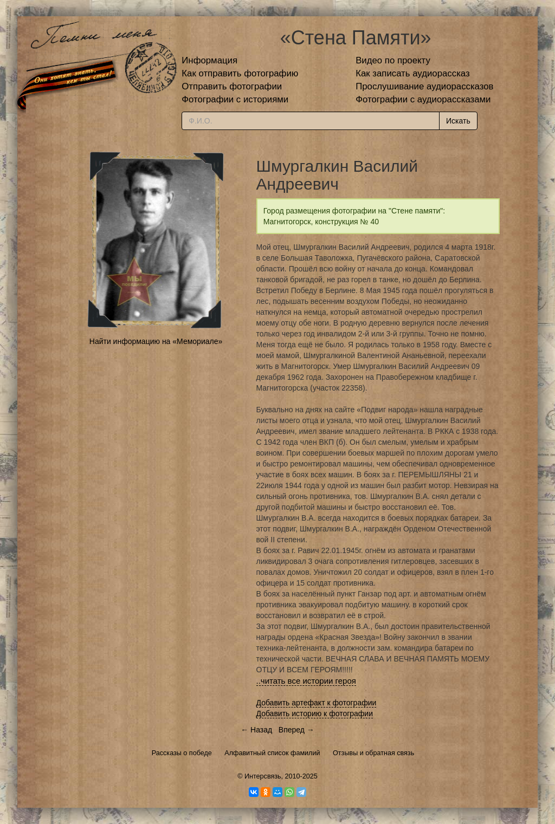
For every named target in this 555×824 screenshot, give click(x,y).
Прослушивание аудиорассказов (424, 86)
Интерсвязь (262, 776)
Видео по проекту (393, 60)
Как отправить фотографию (240, 73)
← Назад (256, 729)
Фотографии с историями (235, 99)
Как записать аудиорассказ (413, 73)
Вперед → (296, 729)
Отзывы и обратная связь (373, 753)
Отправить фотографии (232, 86)
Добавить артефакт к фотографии (316, 702)
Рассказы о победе (182, 753)
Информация (209, 60)
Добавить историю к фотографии (314, 713)
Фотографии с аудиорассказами (423, 99)
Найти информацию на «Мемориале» (155, 341)
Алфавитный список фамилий (272, 753)
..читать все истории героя (306, 680)
